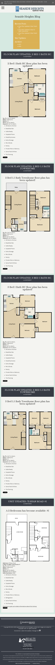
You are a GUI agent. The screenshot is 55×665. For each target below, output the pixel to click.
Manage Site (35, 630)
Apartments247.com (22, 627)
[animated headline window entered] (13, 661)
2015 (20, 46)
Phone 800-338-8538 (27, 647)
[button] (53, 3)
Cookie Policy (36, 663)
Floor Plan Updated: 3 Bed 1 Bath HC (28, 34)
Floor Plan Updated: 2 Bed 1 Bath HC (28, 27)
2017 (20, 44)
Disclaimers (17, 630)
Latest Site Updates (26, 630)
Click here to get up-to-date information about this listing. (20, 606)
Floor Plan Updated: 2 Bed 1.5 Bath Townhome (27, 30)
